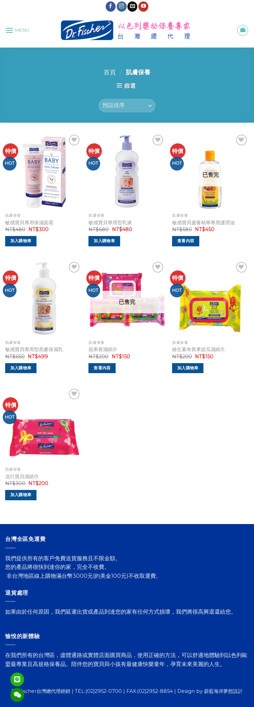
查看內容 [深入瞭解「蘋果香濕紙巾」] (102, 368)
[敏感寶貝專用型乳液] (126, 171)
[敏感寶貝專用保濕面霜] (43, 171)
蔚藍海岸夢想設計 (223, 691)
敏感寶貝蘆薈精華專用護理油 (203, 222)
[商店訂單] (127, 105)
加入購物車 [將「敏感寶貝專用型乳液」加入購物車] (104, 240)
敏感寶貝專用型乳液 (110, 222)
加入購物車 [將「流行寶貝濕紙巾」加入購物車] (21, 494)
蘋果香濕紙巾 (102, 349)
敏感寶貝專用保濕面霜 (29, 222)
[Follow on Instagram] (122, 6)
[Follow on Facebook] (111, 6)
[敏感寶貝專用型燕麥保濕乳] (43, 298)
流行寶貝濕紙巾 (22, 476)
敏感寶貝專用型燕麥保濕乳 (34, 349)
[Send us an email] (132, 6)
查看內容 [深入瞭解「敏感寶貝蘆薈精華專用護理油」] (185, 240)
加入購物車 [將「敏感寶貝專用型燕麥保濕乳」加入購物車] (21, 368)
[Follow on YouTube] (143, 6)
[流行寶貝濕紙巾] (43, 425)
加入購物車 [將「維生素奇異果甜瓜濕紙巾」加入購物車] (188, 368)
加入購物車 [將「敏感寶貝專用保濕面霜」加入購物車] (21, 240)
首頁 (110, 72)
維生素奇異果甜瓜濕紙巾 (198, 349)
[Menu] (17, 30)
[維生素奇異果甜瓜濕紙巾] (210, 298)
